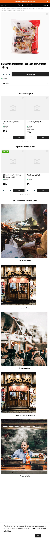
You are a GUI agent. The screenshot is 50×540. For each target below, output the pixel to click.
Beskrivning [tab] (25, 83)
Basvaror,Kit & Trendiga (11, 8)
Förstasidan (3, 8)
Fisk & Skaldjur (3, 10)
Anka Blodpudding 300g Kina (34, 175)
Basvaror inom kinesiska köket (34, 8)
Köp (19, 137)
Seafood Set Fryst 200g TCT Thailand (36, 122)
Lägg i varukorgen (30, 74)
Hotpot (42, 8)
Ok (38, 535)
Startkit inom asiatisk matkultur (22, 8)
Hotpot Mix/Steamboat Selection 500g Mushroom (16, 10)
